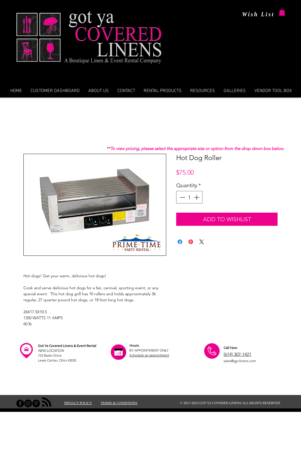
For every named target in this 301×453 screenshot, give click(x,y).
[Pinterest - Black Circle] (36, 403)
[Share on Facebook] (179, 241)
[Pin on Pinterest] (190, 241)
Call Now (230, 348)
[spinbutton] (189, 197)
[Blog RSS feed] (46, 402)
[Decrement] (181, 197)
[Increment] (197, 197)
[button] (282, 12)
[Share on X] (201, 241)
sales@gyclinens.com (240, 361)
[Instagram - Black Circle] (28, 403)
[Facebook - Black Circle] (20, 403)
